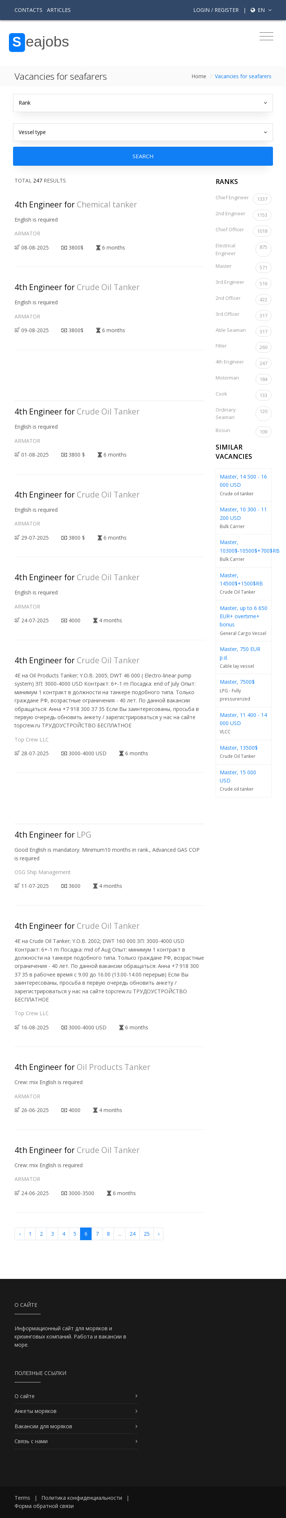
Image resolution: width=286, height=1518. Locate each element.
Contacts (28, 9)
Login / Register (216, 9)
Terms (22, 1497)
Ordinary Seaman (243, 414)
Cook (243, 395)
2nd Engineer (243, 215)
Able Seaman (243, 331)
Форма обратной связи (44, 1505)
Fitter (243, 347)
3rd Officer (243, 315)
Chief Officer (243, 231)
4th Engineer (243, 363)
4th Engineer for (76, 204)
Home (198, 76)
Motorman (243, 379)
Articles (59, 9)
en (261, 9)
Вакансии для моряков (43, 1426)
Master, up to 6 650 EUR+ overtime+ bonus (243, 616)
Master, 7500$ (237, 681)
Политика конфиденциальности (81, 1497)
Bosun (243, 431)
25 (147, 1233)
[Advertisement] (150, 381)
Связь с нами (31, 1441)
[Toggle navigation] (266, 36)
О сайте (25, 1396)
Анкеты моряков (36, 1410)
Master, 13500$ (239, 747)
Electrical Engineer (243, 249)
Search (143, 156)
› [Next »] (158, 1233)
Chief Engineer (243, 199)
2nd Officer (243, 299)
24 (133, 1233)
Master (243, 267)
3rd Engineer (243, 283)
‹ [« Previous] (19, 1233)
